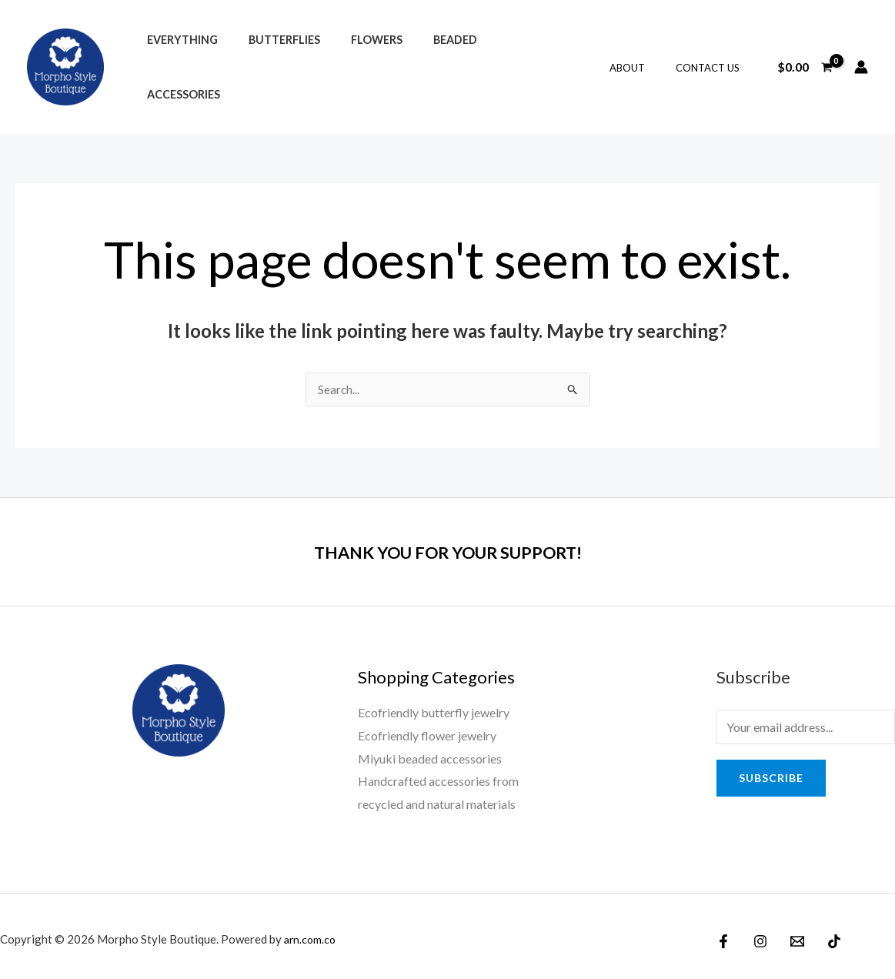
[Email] (789, 934)
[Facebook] (723, 934)
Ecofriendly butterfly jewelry (433, 705)
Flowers (355, 63)
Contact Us (713, 64)
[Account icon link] (861, 63)
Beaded (425, 63)
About (643, 64)
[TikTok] (823, 934)
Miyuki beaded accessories (430, 751)
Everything (177, 63)
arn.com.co (311, 932)
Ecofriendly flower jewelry (427, 728)
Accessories (506, 63)
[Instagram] (756, 934)
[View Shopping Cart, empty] (804, 63)
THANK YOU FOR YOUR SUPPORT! (448, 544)
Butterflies (271, 63)
